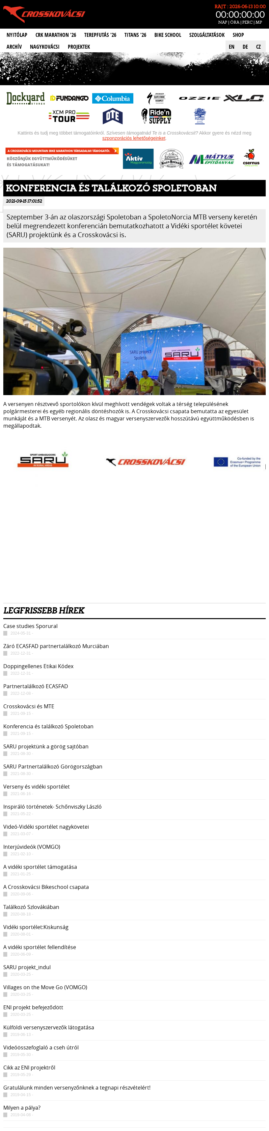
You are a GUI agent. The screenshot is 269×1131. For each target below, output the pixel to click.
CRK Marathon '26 (56, 34)
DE (245, 46)
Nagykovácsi (45, 46)
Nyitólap (17, 34)
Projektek (79, 46)
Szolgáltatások (207, 34)
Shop (238, 34)
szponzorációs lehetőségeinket (133, 138)
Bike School (167, 34)
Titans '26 (135, 34)
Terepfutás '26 (100, 34)
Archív (14, 46)
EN (231, 46)
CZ (258, 46)
